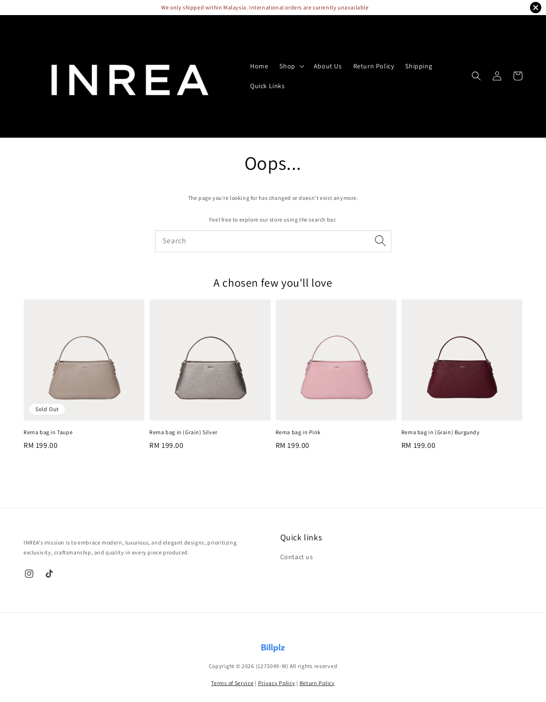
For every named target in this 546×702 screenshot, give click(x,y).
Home (259, 66)
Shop (287, 66)
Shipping (418, 66)
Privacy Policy (276, 682)
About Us (328, 66)
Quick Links (267, 86)
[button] (476, 76)
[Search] (380, 241)
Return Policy (373, 66)
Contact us (296, 557)
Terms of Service (232, 682)
